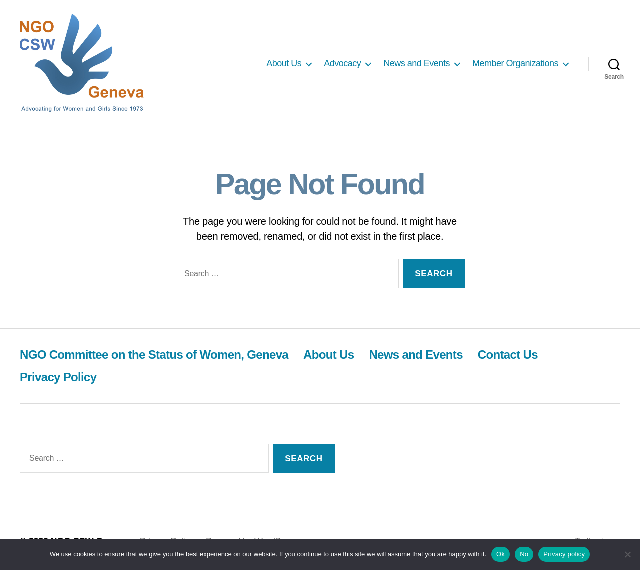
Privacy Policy (58, 377)
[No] (627, 555)
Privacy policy (564, 554)
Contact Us (508, 355)
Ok (500, 554)
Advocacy (342, 63)
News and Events (417, 63)
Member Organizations (515, 63)
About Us (284, 63)
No (524, 554)
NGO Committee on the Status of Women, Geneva (154, 355)
